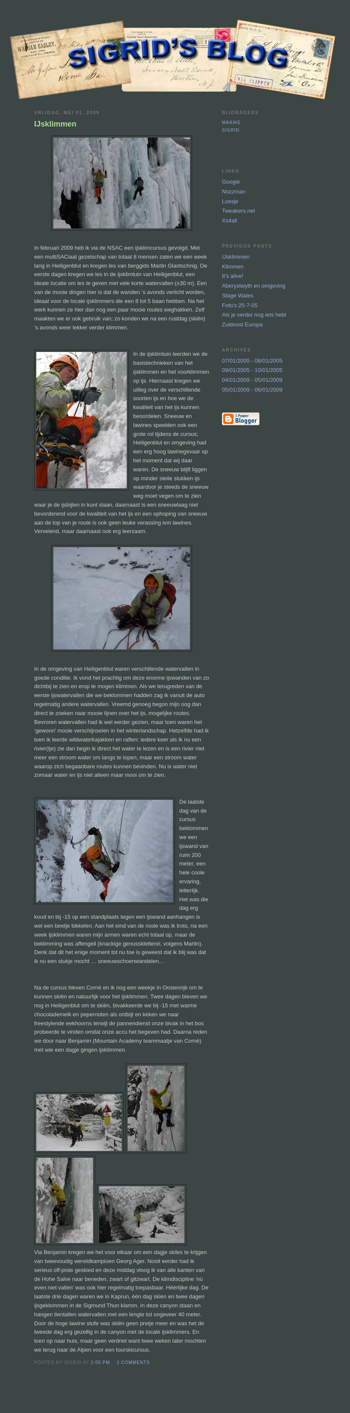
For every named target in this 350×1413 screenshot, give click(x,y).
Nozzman (233, 191)
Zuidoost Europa (242, 324)
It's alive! (232, 276)
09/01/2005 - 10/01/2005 (252, 370)
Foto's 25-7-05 (239, 305)
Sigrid (230, 130)
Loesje (230, 201)
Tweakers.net (238, 211)
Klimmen (233, 266)
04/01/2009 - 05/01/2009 (252, 380)
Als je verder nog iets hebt (254, 314)
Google (231, 182)
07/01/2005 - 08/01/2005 (252, 361)
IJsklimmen (236, 257)
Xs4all (229, 220)
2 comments (133, 1362)
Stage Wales (237, 295)
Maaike (231, 122)
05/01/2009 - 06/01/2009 (252, 389)
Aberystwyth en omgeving (254, 286)
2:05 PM (100, 1362)
